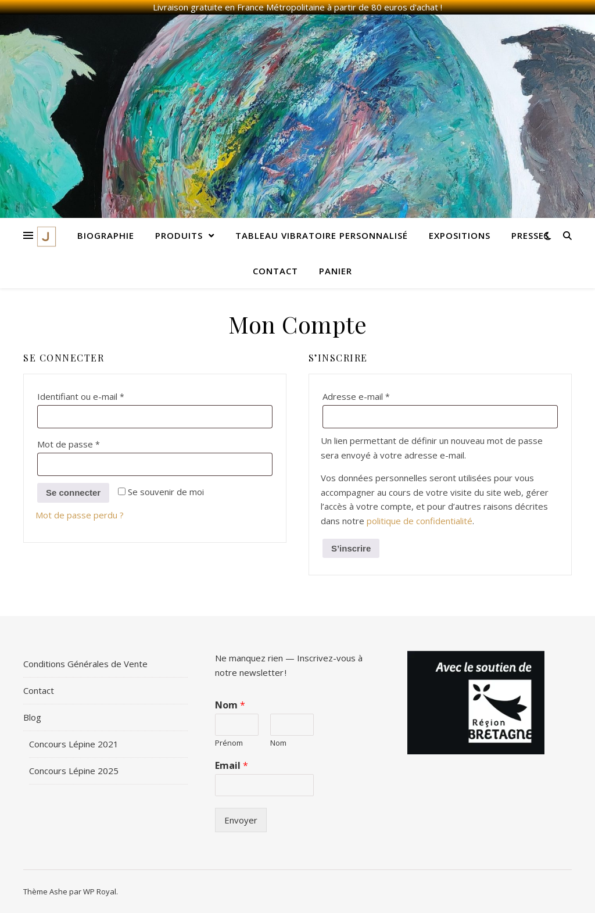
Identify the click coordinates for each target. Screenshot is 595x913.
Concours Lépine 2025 (74, 770)
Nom (230, 705)
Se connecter (73, 492)
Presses (530, 235)
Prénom (229, 743)
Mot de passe (91, 442)
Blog (32, 717)
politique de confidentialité (419, 521)
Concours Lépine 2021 (74, 744)
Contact (275, 271)
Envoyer (240, 820)
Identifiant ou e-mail (103, 395)
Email (231, 766)
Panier (335, 271)
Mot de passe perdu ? (79, 515)
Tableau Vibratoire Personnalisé (321, 235)
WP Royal (99, 891)
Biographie (105, 235)
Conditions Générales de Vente (85, 663)
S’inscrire (351, 548)
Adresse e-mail (378, 395)
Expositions (459, 235)
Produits (179, 235)
